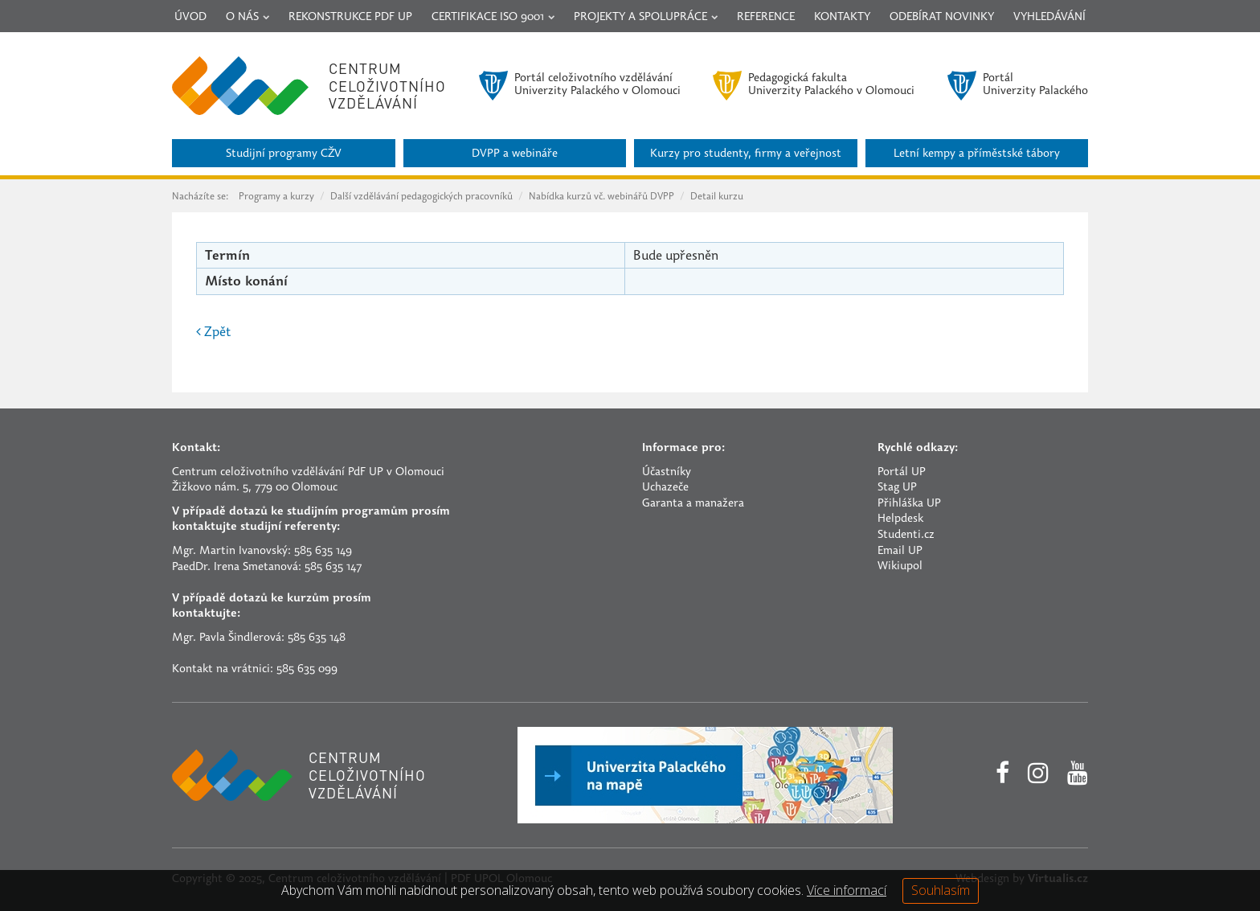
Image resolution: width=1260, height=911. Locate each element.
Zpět (213, 332)
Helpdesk (900, 519)
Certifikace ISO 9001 (493, 17)
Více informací (846, 890)
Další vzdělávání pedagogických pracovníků (421, 197)
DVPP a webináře (515, 154)
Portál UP (902, 472)
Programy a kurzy (276, 197)
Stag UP (897, 488)
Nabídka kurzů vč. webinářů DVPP (601, 197)
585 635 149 (323, 551)
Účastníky (666, 472)
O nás (247, 17)
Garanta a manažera (693, 504)
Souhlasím (940, 890)
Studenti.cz (906, 535)
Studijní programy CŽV (284, 154)
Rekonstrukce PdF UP (350, 17)
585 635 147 (333, 567)
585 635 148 (317, 638)
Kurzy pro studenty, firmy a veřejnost (745, 154)
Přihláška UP (909, 504)
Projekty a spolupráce (646, 17)
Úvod (190, 17)
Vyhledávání (1049, 17)
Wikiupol (900, 566)
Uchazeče (665, 488)
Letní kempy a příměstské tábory (977, 154)
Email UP (900, 551)
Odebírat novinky (942, 17)
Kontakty (842, 17)
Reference (766, 17)
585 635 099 (307, 669)
